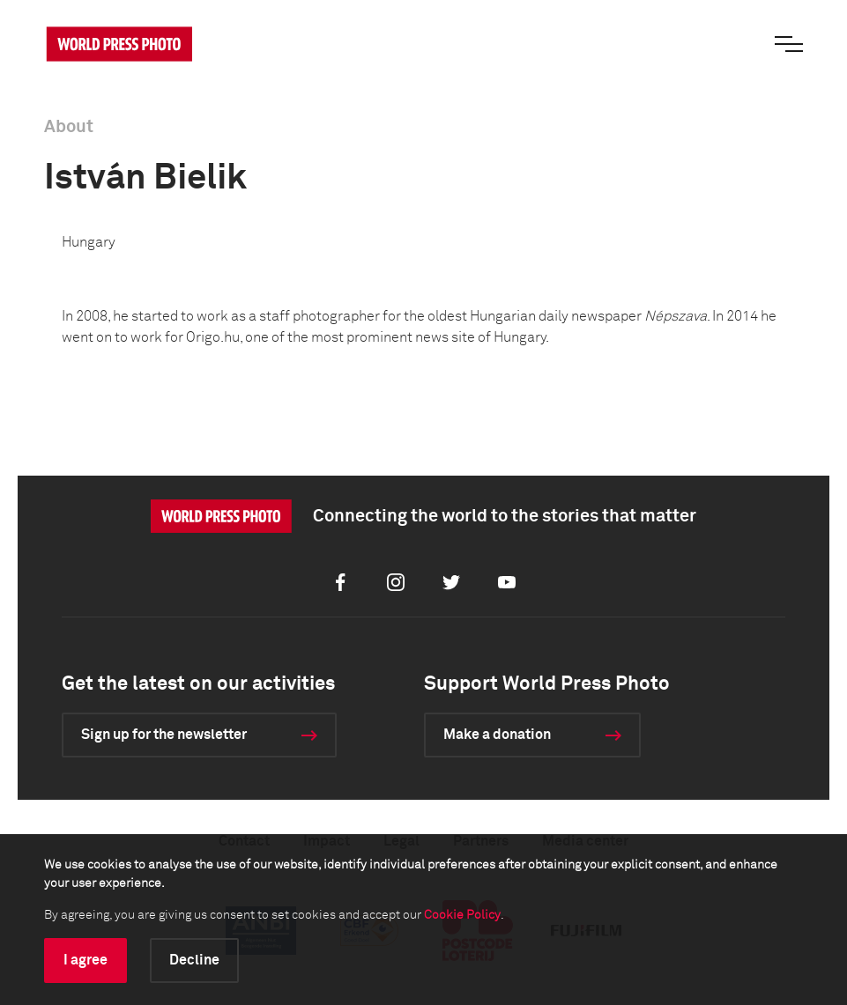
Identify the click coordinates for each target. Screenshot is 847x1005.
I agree (85, 960)
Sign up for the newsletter (164, 735)
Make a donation (497, 735)
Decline (194, 960)
